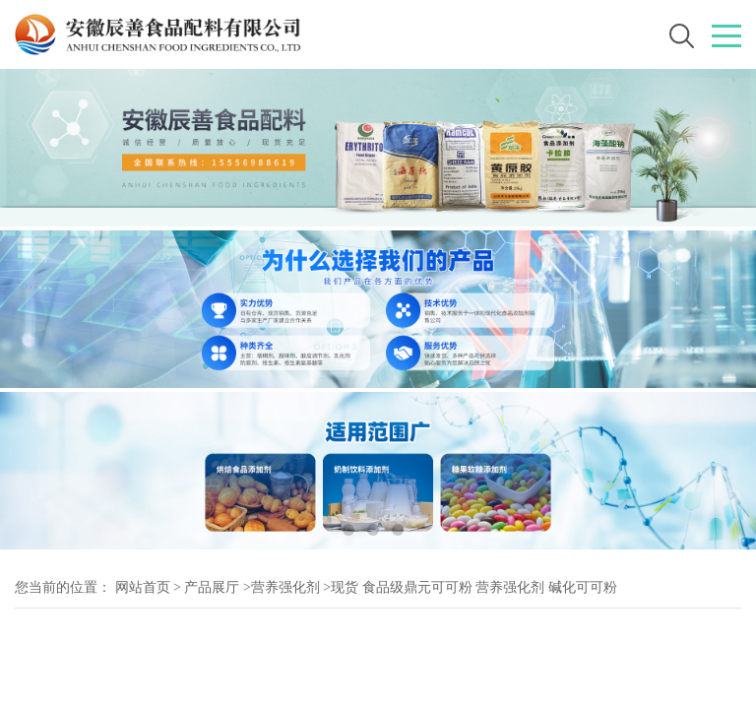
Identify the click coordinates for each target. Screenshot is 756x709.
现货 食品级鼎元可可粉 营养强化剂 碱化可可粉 (474, 587)
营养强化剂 (285, 587)
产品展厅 (211, 587)
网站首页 (142, 587)
